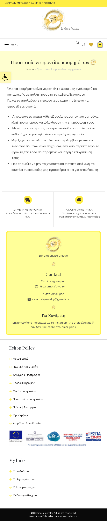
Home (30, 69)
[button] (5, 77)
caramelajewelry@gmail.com (51, 299)
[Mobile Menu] (11, 45)
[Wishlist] (89, 45)
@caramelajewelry (52, 286)
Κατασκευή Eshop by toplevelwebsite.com (53, 516)
